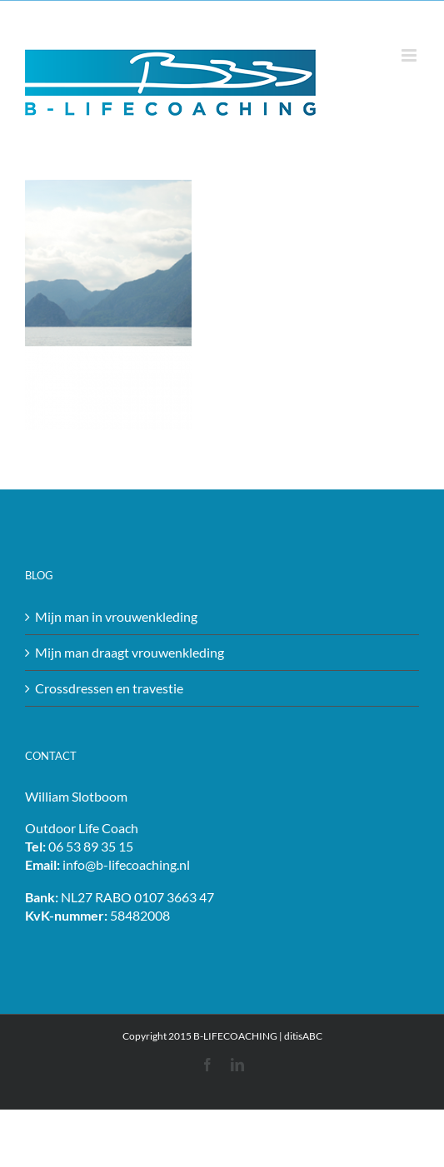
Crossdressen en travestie (109, 688)
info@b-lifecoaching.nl (126, 864)
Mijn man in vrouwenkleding (116, 616)
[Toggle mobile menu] (410, 55)
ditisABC (303, 1036)
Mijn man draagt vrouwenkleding (129, 652)
